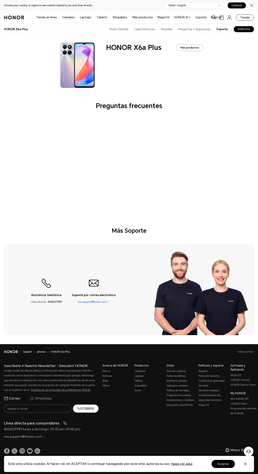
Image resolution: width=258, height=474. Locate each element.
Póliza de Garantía (208, 376)
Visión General (118, 29)
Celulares (68, 17)
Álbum (106, 385)
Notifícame (244, 29)
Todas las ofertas (176, 376)
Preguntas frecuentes (179, 395)
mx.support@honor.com (92, 301)
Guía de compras (176, 371)
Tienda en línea (46, 17)
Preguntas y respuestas (194, 29)
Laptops (85, 17)
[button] (37, 451)
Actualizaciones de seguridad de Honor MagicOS (210, 400)
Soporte (201, 17)
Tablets (102, 17)
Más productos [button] (143, 17)
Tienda (245, 17)
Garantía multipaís (208, 390)
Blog (105, 380)
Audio (138, 390)
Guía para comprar (177, 385)
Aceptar (223, 464)
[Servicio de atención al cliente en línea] (248, 451)
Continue (237, 5)
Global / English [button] (177, 5)
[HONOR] (13, 351)
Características (144, 29)
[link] (221, 17)
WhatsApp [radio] (41, 399)
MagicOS (163, 17)
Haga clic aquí (181, 464)
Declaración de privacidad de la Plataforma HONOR (60, 390)
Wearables (120, 17)
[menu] (229, 17)
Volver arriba (245, 351)
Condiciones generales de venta (211, 383)
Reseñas (166, 29)
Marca (106, 371)
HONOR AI (182, 17)
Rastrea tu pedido (177, 380)
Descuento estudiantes (180, 405)
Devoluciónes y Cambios (180, 400)
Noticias (107, 376)
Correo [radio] (12, 399)
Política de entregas (178, 390)
